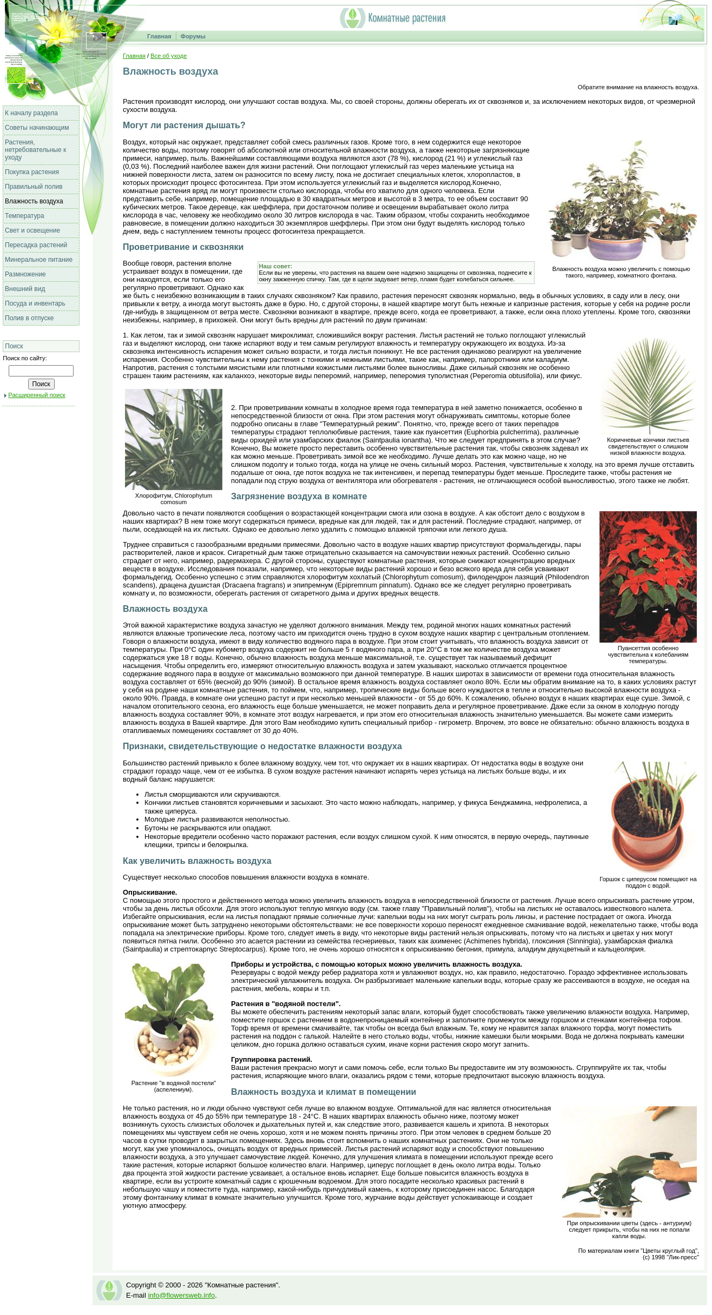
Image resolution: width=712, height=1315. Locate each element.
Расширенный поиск (36, 395)
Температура (24, 216)
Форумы (193, 36)
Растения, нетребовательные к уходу (35, 149)
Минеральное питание (38, 259)
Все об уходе (168, 55)
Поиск (14, 346)
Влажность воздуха (34, 201)
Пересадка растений (36, 245)
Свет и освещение (32, 230)
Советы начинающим (37, 127)
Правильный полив (34, 186)
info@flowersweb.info (181, 1295)
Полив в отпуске (29, 318)
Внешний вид (25, 289)
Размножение (25, 274)
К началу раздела (31, 113)
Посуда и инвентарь (35, 303)
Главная (159, 36)
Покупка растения (32, 172)
